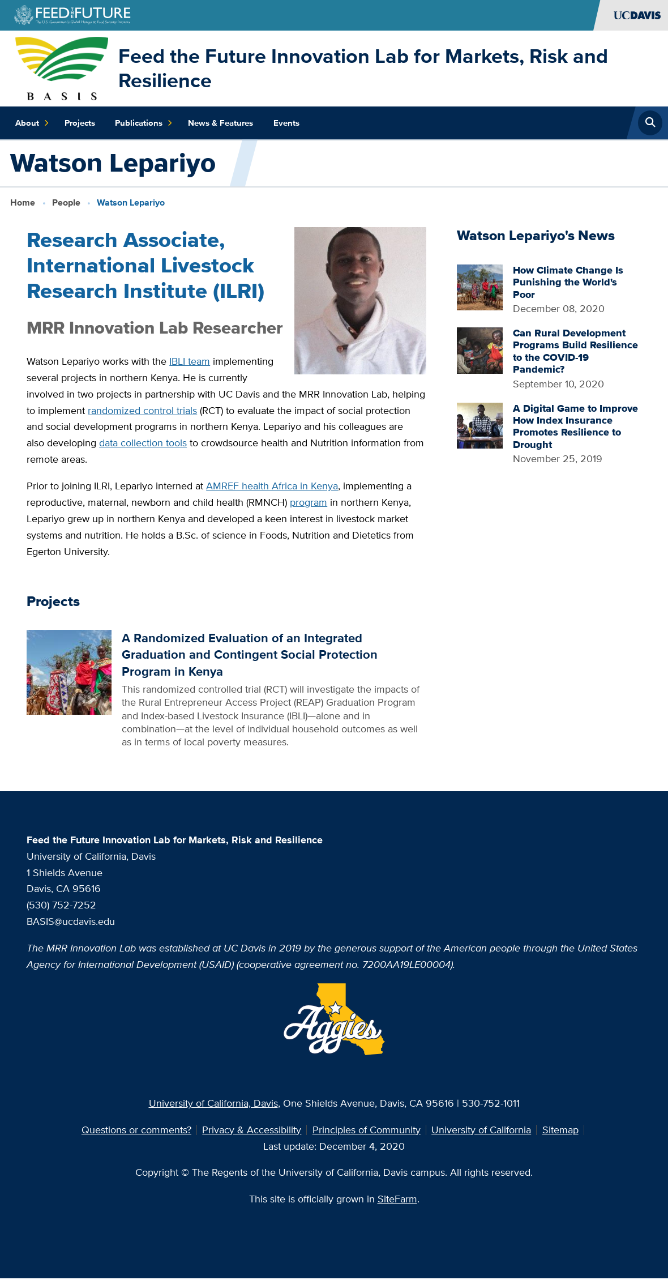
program (308, 502)
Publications (144, 122)
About (32, 122)
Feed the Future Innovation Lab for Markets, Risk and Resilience (363, 68)
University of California (481, 1130)
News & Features (220, 123)
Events (286, 123)
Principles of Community (366, 1130)
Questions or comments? (136, 1130)
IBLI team (189, 361)
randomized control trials (142, 410)
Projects (80, 123)
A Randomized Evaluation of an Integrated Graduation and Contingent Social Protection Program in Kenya (250, 654)
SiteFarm (397, 1199)
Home (22, 202)
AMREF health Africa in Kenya (272, 486)
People (66, 202)
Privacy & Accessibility (251, 1130)
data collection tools (143, 443)
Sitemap (560, 1130)
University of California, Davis (213, 1103)
